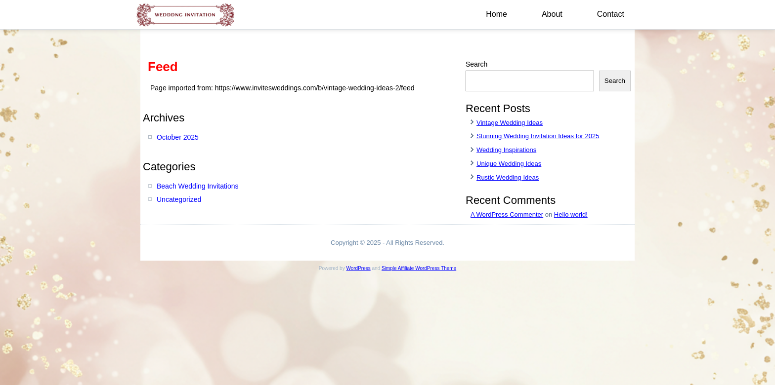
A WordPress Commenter (507, 214)
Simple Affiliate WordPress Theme (419, 268)
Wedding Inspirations (506, 150)
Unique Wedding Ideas (508, 163)
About (552, 14)
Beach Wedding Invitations (198, 186)
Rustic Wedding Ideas (507, 177)
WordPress (358, 268)
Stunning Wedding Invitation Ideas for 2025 (537, 136)
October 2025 (178, 137)
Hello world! (571, 214)
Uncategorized (179, 199)
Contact (610, 14)
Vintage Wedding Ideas (509, 122)
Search (476, 64)
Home (496, 14)
